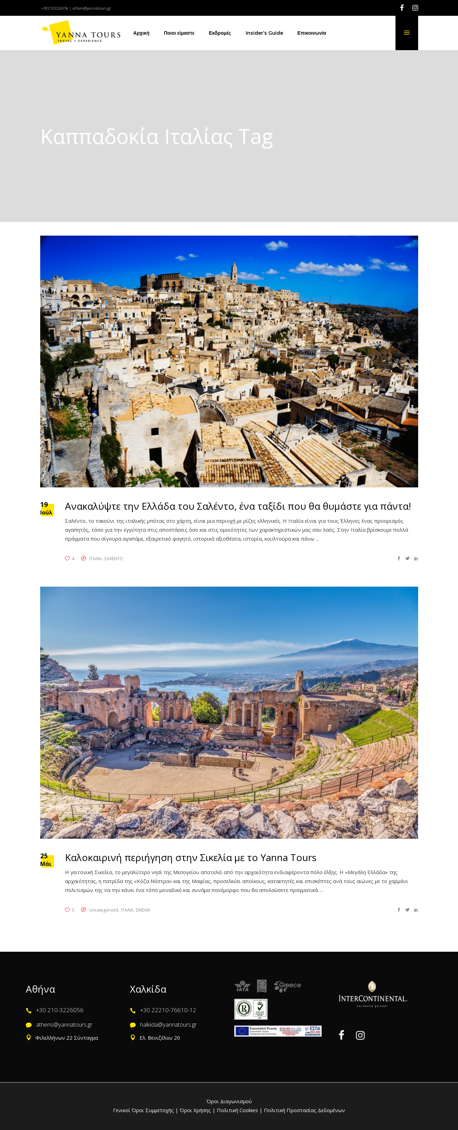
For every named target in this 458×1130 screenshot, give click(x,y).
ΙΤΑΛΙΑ (95, 559)
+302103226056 (54, 8)
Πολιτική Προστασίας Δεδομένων (303, 1110)
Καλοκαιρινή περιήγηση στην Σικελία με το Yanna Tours (190, 857)
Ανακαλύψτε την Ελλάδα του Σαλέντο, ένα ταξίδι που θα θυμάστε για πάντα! (238, 505)
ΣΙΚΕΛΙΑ (143, 910)
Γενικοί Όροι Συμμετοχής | (146, 1110)
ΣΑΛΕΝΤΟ (113, 559)
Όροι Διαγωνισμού (229, 1101)
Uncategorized (103, 910)
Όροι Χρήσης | (197, 1110)
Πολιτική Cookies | (238, 1110)
